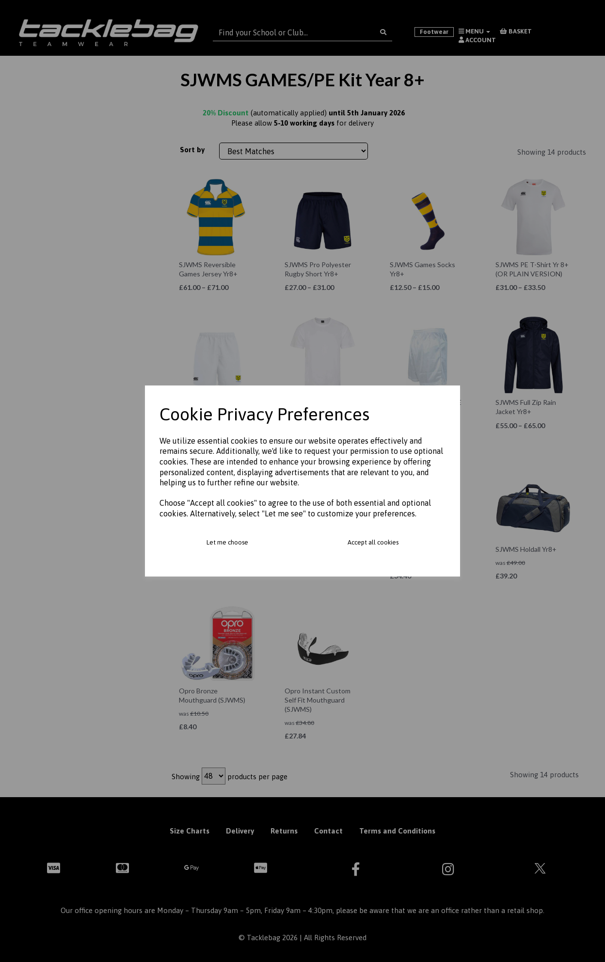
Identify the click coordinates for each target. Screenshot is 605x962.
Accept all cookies (373, 542)
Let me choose (227, 542)
